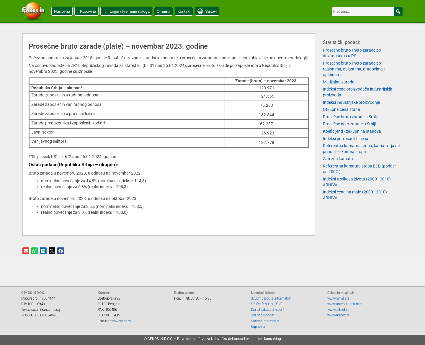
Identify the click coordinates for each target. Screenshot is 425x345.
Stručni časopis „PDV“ (266, 304)
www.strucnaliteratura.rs (344, 304)
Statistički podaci (263, 315)
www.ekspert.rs (338, 315)
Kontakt (183, 11)
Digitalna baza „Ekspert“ (268, 310)
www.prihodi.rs (338, 310)
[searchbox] (367, 11)
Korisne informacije (265, 321)
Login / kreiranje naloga (130, 11)
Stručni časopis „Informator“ (271, 298)
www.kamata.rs (338, 298)
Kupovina (88, 11)
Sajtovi (211, 11)
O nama (163, 11)
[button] (398, 11)
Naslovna (62, 11)
